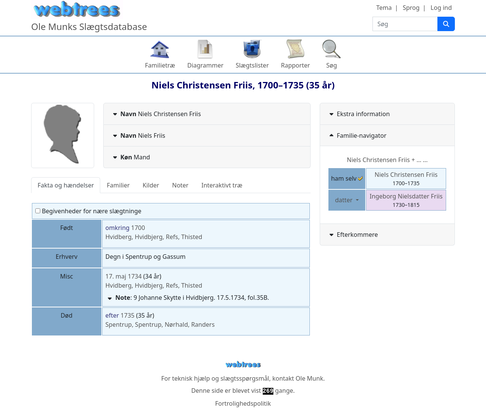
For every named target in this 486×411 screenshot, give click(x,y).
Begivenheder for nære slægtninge (88, 211)
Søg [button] (331, 65)
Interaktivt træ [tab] (221, 185)
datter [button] (344, 200)
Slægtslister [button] (252, 65)
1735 (128, 315)
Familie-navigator (357, 135)
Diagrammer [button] (205, 65)
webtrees (243, 364)
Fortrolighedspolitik (243, 403)
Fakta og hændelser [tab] (66, 185)
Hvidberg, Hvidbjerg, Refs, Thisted (154, 237)
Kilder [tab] (151, 185)
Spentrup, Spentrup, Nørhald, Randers (160, 324)
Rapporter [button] (295, 65)
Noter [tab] (180, 185)
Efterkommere (353, 234)
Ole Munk (309, 378)
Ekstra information (359, 113)
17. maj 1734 (124, 276)
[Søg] (446, 24)
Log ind (441, 7)
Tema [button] (384, 7)
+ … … (387, 160)
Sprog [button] (411, 7)
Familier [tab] (118, 185)
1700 (138, 228)
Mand (130, 157)
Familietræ (160, 65)
